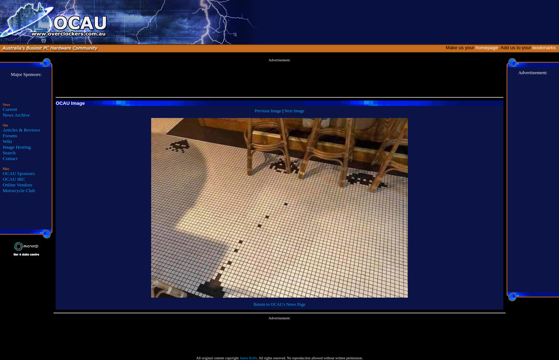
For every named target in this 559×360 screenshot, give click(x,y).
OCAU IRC (14, 179)
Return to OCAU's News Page (279, 304)
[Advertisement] (279, 78)
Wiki (7, 141)
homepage (487, 47)
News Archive (16, 115)
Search (9, 152)
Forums (10, 135)
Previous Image (268, 110)
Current (10, 109)
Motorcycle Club (19, 190)
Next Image (294, 110)
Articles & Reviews (21, 130)
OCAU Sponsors (19, 173)
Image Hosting (17, 147)
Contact (10, 158)
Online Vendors (17, 184)
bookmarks (545, 47)
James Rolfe (248, 358)
